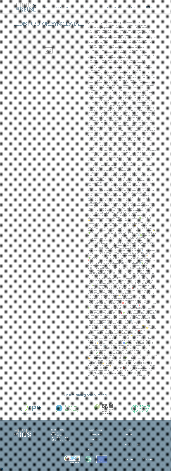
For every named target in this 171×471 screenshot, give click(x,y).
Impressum (129, 459)
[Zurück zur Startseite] (26, 7)
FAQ (90, 445)
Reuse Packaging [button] (64, 7)
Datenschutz (148, 459)
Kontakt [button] (130, 7)
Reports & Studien (95, 440)
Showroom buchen (132, 444)
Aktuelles (46, 7)
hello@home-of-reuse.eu (61, 440)
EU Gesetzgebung (95, 435)
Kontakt (128, 440)
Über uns (98, 7)
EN (151, 7)
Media (90, 449)
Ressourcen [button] (84, 7)
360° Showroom (113, 7)
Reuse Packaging (95, 430)
